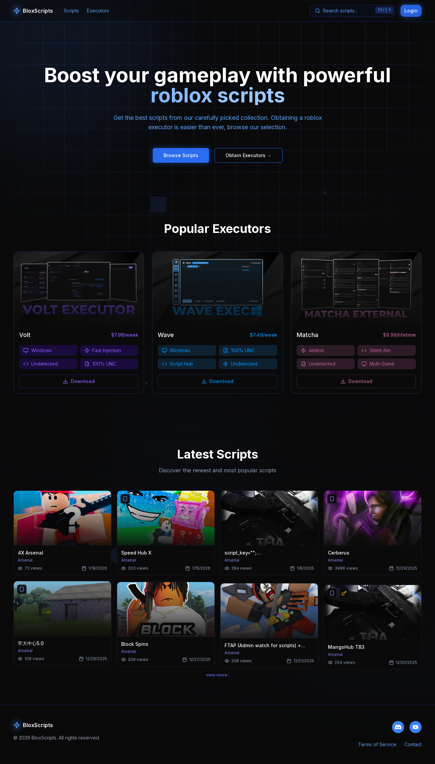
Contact (413, 745)
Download (79, 381)
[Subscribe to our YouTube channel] (415, 727)
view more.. (217, 675)
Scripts (71, 10)
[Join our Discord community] (398, 727)
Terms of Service (377, 745)
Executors (98, 10)
